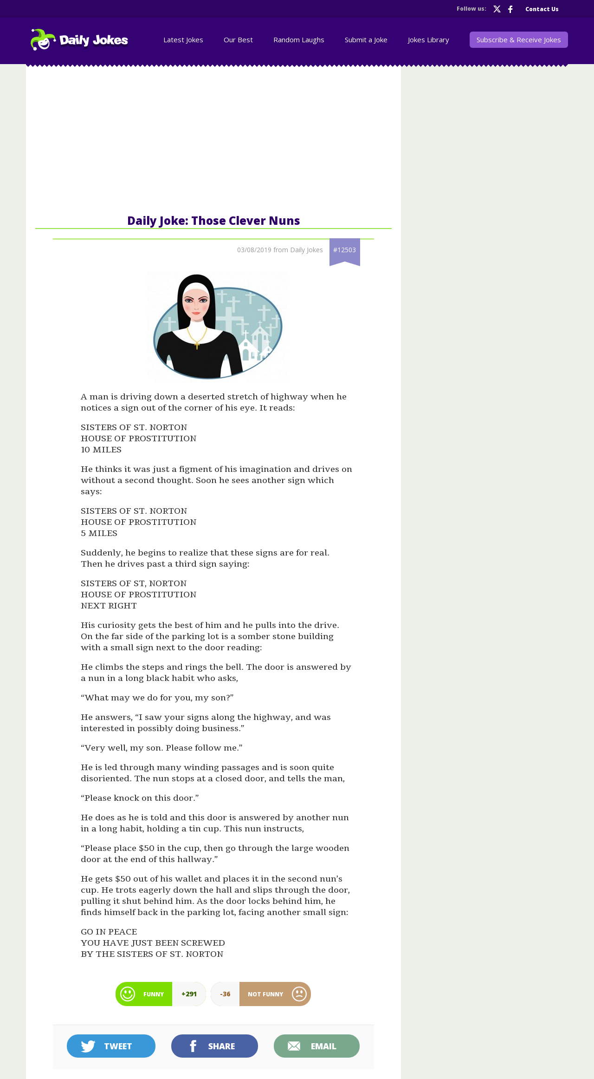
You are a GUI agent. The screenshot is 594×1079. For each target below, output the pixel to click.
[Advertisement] (213, 138)
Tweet (118, 1046)
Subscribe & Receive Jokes (519, 39)
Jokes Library (428, 39)
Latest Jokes (183, 39)
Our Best (238, 39)
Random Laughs (298, 39)
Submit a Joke (366, 39)
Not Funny (265, 994)
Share (221, 1046)
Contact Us (542, 9)
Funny (153, 994)
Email (323, 1046)
